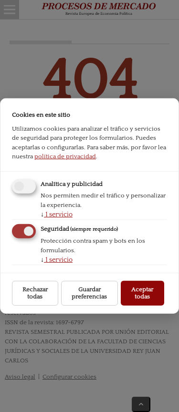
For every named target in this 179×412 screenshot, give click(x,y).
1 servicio (57, 214)
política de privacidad (65, 156)
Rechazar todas (35, 293)
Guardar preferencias (89, 293)
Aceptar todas (142, 293)
